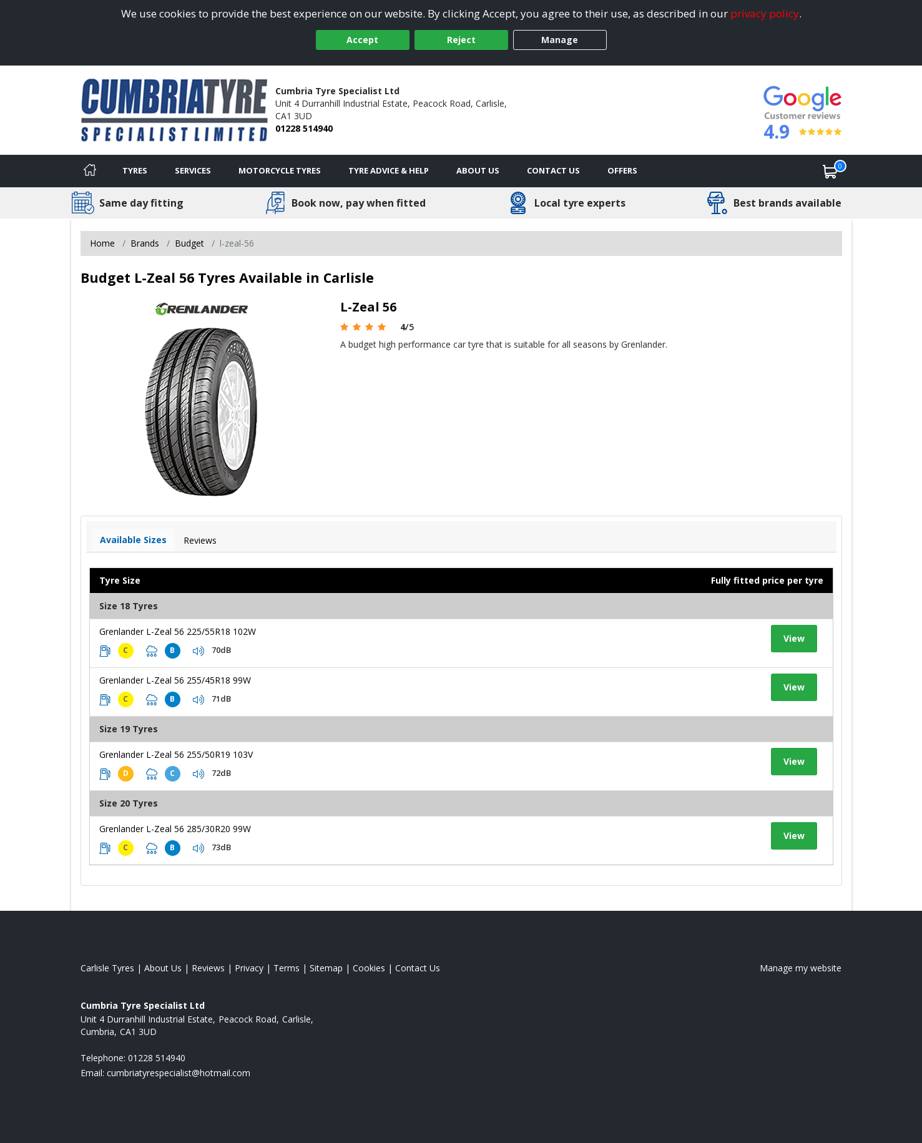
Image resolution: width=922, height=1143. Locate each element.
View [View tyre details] (794, 638)
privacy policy (764, 13)
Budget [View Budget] (189, 243)
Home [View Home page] (102, 243)
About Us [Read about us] (163, 968)
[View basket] (830, 171)
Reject (461, 40)
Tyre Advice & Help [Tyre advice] (388, 170)
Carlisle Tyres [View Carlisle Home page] (107, 968)
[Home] (90, 171)
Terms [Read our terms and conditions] (286, 968)
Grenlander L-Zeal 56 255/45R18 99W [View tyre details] (175, 680)
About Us (477, 170)
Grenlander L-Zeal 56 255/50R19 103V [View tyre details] (176, 754)
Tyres (134, 170)
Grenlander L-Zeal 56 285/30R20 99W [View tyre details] (175, 829)
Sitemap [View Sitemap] (326, 968)
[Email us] (178, 1073)
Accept (362, 40)
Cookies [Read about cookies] (369, 968)
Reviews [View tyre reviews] (200, 540)
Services (193, 170)
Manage (559, 40)
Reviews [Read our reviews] (208, 968)
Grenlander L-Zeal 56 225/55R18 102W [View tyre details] (177, 631)
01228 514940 (304, 128)
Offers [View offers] (622, 170)
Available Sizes (133, 540)
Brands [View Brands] (144, 243)
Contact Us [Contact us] (553, 170)
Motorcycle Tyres (279, 170)
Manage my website (800, 968)
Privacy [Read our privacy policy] (249, 968)
